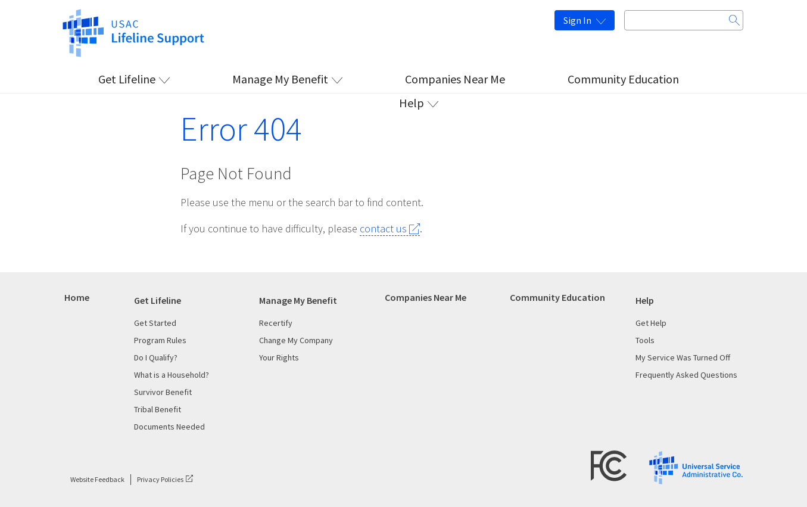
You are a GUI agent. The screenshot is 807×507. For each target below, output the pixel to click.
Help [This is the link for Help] (411, 102)
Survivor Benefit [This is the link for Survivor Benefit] (163, 392)
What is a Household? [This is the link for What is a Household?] (171, 374)
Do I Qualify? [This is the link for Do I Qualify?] (155, 357)
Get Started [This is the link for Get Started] (155, 323)
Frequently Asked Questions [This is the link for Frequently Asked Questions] (686, 374)
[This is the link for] (132, 31)
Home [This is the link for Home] (76, 297)
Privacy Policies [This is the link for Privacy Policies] (160, 479)
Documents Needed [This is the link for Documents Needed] (169, 426)
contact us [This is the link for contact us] (383, 228)
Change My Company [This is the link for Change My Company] (296, 340)
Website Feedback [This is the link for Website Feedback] (97, 479)
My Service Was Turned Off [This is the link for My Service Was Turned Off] (682, 357)
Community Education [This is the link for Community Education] (623, 78)
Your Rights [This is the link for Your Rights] (279, 357)
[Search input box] (683, 20)
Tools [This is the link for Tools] (645, 340)
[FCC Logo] (609, 465)
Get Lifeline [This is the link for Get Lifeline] (126, 78)
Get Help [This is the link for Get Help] (650, 323)
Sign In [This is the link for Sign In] (577, 20)
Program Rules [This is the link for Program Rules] (160, 340)
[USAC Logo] (696, 466)
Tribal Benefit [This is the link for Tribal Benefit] (157, 409)
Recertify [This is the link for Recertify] (275, 323)
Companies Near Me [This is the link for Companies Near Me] (455, 78)
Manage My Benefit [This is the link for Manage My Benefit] (280, 78)
